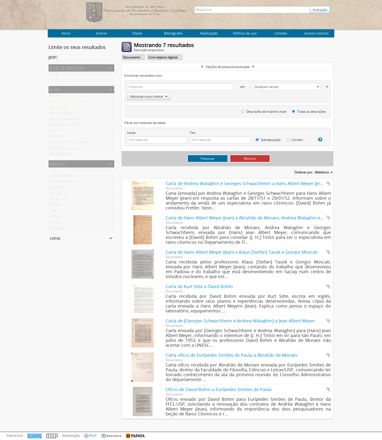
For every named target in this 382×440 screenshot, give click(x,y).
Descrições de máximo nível (263, 111)
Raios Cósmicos (60, 176)
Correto (294, 140)
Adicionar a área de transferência (328, 183)
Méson (54, 206)
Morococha (57, 200)
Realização (209, 33)
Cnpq (53, 211)
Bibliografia (173, 33)
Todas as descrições (309, 111)
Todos (53, 75)
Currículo (56, 194)
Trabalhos (56, 229)
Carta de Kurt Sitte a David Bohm (199, 286)
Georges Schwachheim (65, 120)
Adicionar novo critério (148, 96)
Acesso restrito (316, 33)
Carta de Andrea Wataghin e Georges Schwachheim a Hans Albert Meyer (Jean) (246, 183)
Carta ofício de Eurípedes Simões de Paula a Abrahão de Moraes (231, 355)
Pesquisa (55, 223)
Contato (280, 33)
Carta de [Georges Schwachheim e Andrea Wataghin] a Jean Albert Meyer (240, 321)
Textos (137, 33)
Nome (55, 89)
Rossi (53, 131)
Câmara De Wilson (62, 182)
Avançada (321, 10)
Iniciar (131, 133)
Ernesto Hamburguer (64, 149)
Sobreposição (268, 140)
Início (65, 33)
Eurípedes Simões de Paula (68, 143)
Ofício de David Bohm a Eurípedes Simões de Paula (218, 389)
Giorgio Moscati (60, 155)
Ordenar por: (303, 172)
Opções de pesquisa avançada (227, 67)
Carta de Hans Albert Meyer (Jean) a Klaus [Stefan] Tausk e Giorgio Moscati (242, 252)
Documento (58, 80)
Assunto (58, 163)
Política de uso (245, 33)
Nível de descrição (67, 67)
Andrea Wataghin (62, 114)
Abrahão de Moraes (63, 125)
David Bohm (58, 108)
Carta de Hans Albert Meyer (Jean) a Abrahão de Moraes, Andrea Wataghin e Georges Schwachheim (267, 218)
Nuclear (55, 217)
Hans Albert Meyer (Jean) (67, 102)
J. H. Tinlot (56, 137)
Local (55, 237)
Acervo (101, 33)
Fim (192, 133)
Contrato (56, 188)
